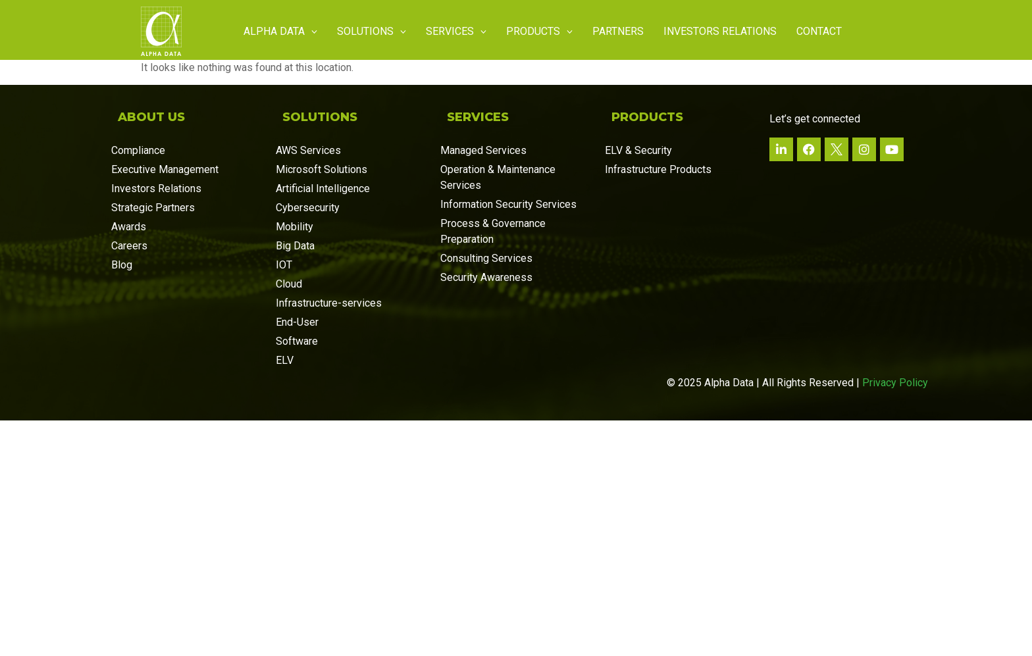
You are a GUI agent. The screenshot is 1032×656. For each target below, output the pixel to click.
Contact (819, 31)
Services (456, 31)
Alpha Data (280, 31)
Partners (618, 31)
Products (539, 31)
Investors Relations (720, 31)
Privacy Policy (895, 382)
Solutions (371, 31)
